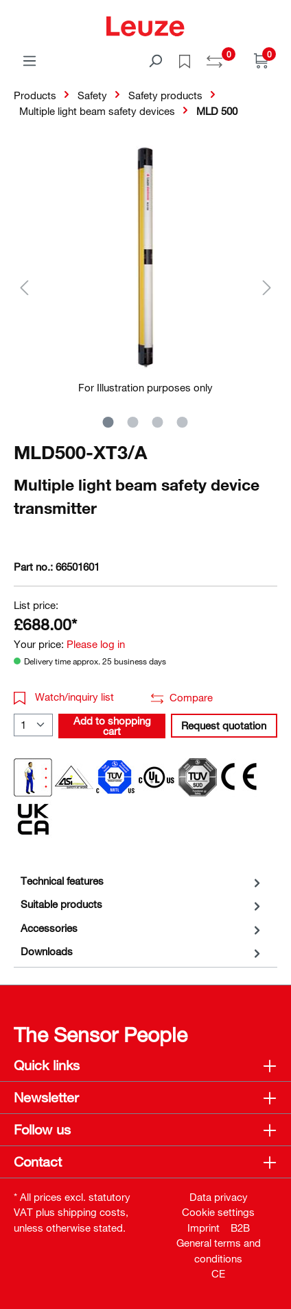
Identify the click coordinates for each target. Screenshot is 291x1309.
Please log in (96, 644)
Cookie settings (218, 1212)
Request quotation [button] (223, 725)
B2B (240, 1227)
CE (218, 1273)
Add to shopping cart (112, 725)
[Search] (155, 60)
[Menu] (29, 60)
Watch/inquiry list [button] (64, 696)
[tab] (142, 881)
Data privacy (218, 1197)
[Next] (267, 287)
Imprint (203, 1227)
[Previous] (24, 287)
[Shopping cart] (261, 60)
